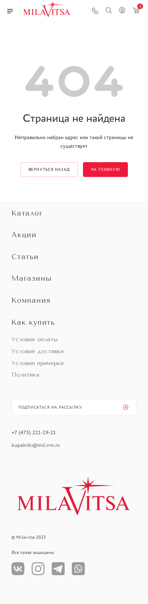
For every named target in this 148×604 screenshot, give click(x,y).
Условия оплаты (34, 339)
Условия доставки (37, 351)
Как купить (33, 322)
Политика (25, 374)
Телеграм (58, 568)
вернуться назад (49, 169)
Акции (24, 235)
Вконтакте (17, 568)
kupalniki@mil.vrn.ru (36, 445)
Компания (30, 300)
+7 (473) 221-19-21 (33, 432)
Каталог (27, 213)
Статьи (25, 257)
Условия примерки (37, 363)
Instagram (38, 568)
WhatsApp (78, 568)
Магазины (31, 278)
